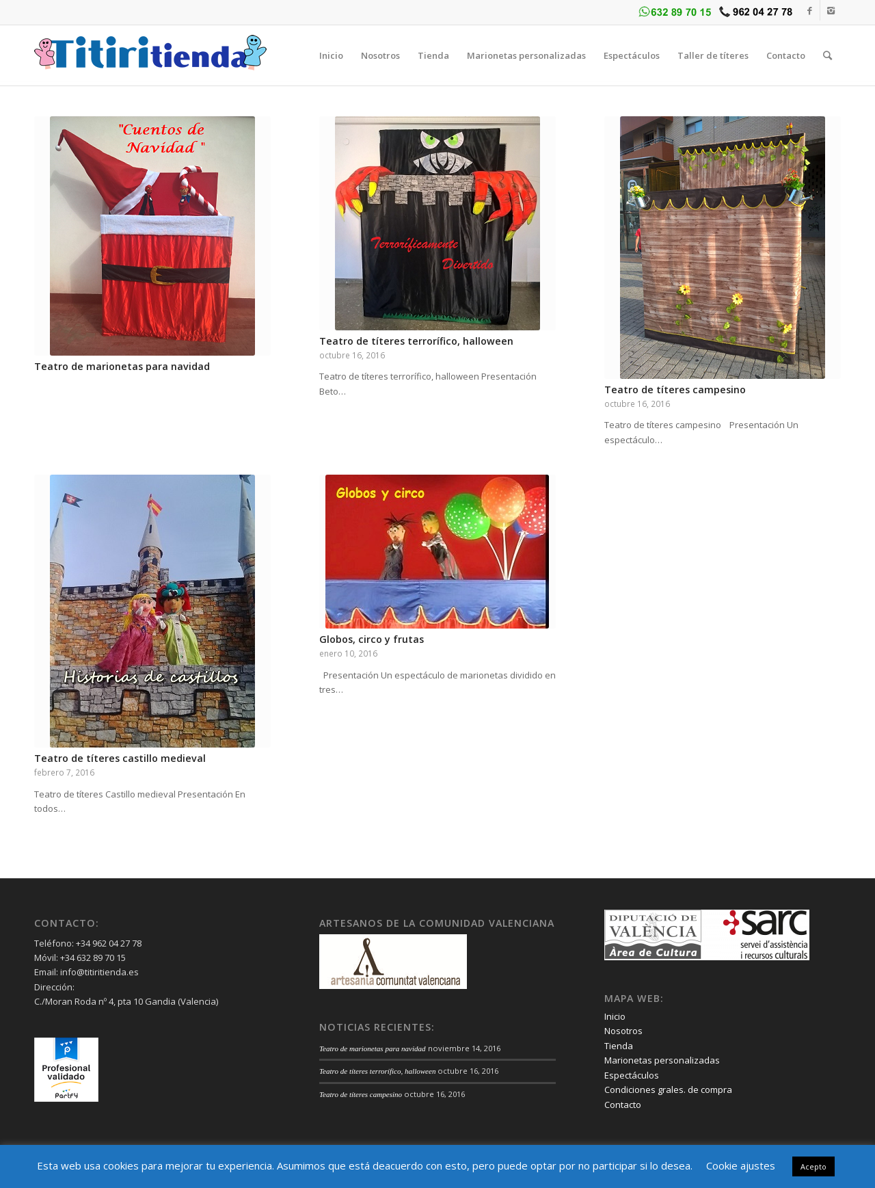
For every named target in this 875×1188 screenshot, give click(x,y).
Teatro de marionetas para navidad (122, 366)
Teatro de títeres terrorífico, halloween (416, 340)
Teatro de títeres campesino (675, 389)
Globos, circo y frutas (371, 639)
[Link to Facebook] (810, 10)
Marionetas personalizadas (662, 1060)
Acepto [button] (813, 1166)
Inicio (614, 1016)
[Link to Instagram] (830, 10)
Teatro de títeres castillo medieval (120, 758)
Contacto (622, 1104)
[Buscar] (827, 55)
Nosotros (623, 1031)
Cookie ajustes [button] (740, 1165)
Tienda (618, 1046)
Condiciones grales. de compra (668, 1089)
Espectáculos (631, 1075)
